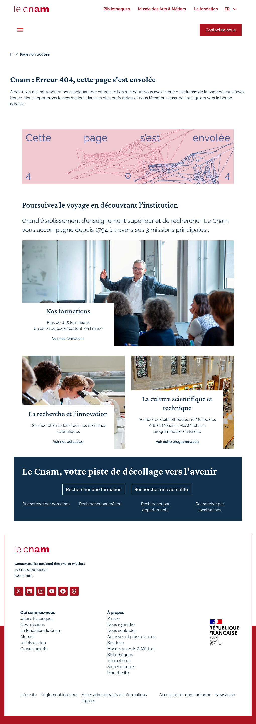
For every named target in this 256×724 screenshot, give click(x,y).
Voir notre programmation (177, 441)
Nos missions (32, 624)
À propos (115, 612)
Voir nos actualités (68, 441)
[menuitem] (116, 9)
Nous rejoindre (120, 624)
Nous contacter (121, 630)
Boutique (115, 642)
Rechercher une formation (94, 489)
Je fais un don (33, 642)
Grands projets (33, 648)
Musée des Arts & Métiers (130, 648)
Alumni (26, 636)
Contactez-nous (221, 30)
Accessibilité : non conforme (185, 694)
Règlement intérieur (59, 694)
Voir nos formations (68, 339)
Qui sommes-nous (37, 612)
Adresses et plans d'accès (131, 636)
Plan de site (118, 672)
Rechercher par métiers (100, 503)
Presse (113, 618)
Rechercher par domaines (46, 503)
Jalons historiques (36, 618)
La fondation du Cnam (40, 630)
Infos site (28, 694)
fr (11, 54)
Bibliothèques (120, 654)
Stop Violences (121, 666)
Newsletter (225, 694)
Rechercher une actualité (161, 489)
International (118, 660)
